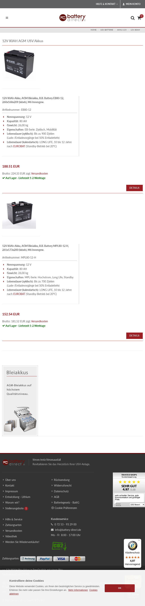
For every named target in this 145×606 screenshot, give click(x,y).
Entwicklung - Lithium (17, 496)
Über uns (10, 479)
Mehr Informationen (78, 590)
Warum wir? (12, 502)
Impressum (11, 491)
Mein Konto (132, 4)
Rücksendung (62, 479)
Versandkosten (39, 173)
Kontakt (9, 485)
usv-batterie (106, 30)
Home (93, 30)
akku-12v (122, 30)
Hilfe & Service (13, 519)
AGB (56, 496)
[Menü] (139, 541)
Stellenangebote (14, 508)
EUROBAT (19, 146)
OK (119, 588)
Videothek (11, 536)
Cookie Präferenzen (64, 508)
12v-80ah (135, 30)
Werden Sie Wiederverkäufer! (22, 542)
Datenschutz (61, 491)
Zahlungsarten (13, 525)
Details (134, 187)
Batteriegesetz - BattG (66, 502)
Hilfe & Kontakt (107, 4)
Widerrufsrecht (63, 485)
